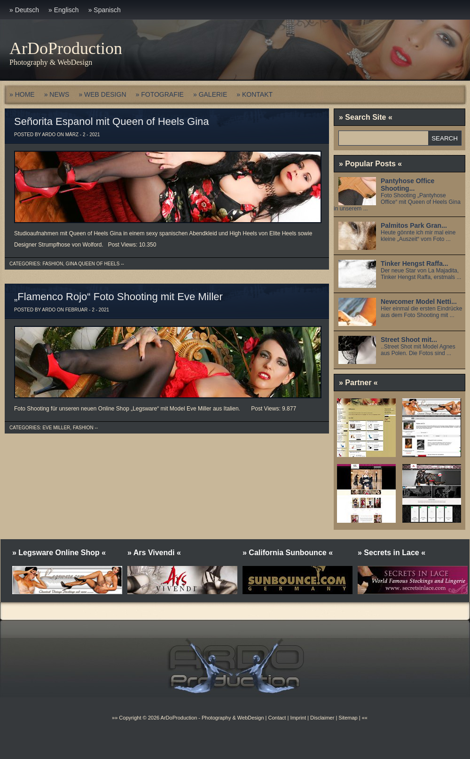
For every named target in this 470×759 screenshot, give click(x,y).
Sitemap (347, 717)
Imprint (298, 717)
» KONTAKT (254, 94)
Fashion (52, 263)
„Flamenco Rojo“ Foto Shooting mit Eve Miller (118, 296)
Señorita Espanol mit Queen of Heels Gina (111, 121)
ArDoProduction (65, 48)
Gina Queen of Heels (92, 263)
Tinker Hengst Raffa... (414, 263)
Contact (277, 717)
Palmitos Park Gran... (414, 225)
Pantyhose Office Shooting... (407, 184)
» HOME (22, 94)
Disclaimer (322, 717)
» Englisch (63, 10)
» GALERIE (210, 94)
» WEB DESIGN (102, 94)
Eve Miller (56, 427)
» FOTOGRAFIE (160, 94)
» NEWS (57, 94)
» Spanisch (104, 10)
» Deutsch (24, 10)
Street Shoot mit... (409, 339)
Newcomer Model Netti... (419, 301)
